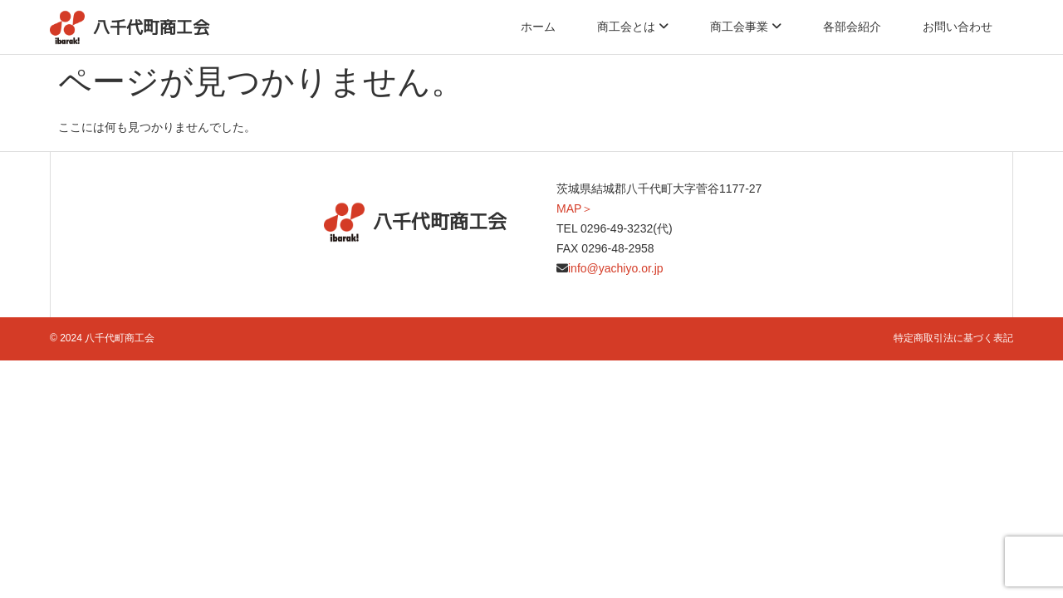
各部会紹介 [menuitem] (852, 26)
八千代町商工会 (151, 27)
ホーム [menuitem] (538, 26)
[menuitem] (633, 26)
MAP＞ (574, 208)
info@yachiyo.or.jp (616, 268)
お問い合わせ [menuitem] (957, 26)
